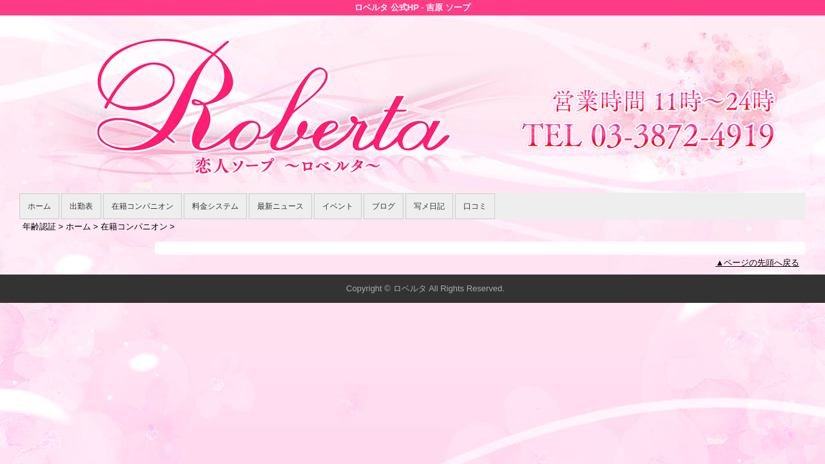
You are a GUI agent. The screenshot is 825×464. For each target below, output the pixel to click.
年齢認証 (39, 226)
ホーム (39, 206)
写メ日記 (429, 206)
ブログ (383, 206)
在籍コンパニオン (142, 206)
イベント (337, 206)
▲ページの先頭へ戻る (757, 262)
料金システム (215, 206)
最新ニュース (280, 206)
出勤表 (81, 206)
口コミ (475, 206)
